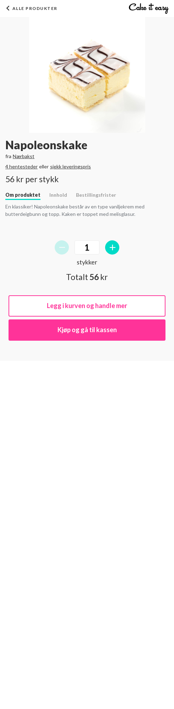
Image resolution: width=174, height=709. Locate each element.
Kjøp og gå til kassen (87, 330)
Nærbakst (23, 156)
